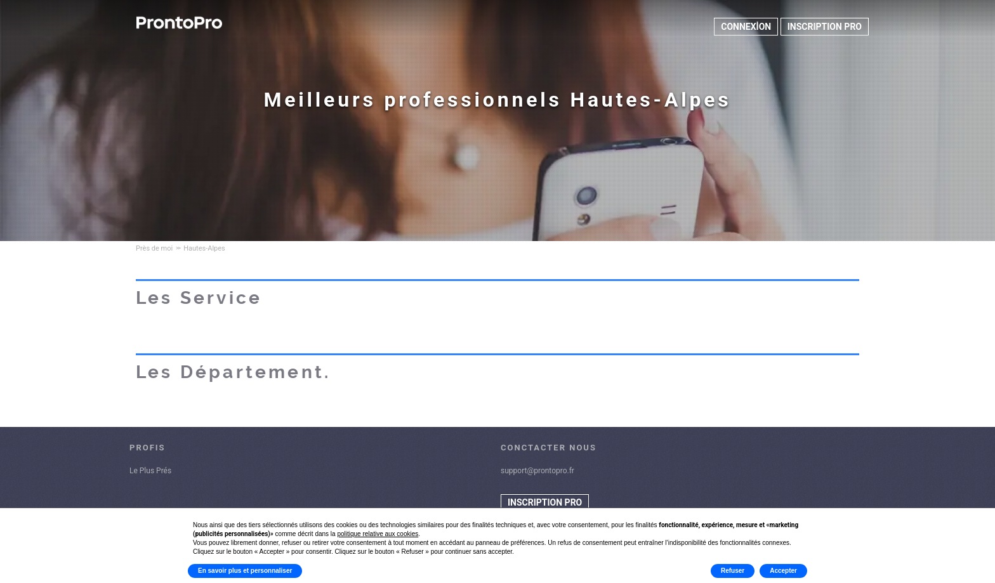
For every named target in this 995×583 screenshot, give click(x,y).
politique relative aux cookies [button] (377, 533)
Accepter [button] (783, 570)
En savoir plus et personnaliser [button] (245, 570)
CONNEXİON (746, 27)
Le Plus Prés (150, 470)
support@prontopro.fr (537, 470)
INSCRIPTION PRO (824, 27)
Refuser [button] (732, 570)
